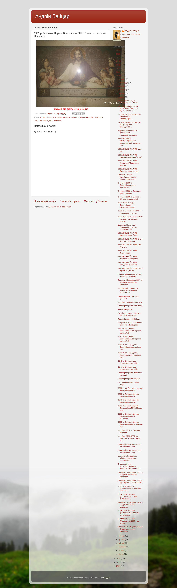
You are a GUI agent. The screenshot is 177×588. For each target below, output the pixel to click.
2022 (118, 65)
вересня (122, 90)
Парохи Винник (86, 118)
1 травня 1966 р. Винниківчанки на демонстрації (126, 185)
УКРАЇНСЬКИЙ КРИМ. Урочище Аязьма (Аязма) (130, 156)
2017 (118, 562)
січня (121, 554)
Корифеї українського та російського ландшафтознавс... (128, 133)
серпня (122, 93)
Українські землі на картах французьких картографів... (129, 116)
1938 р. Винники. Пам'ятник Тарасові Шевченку (130, 212)
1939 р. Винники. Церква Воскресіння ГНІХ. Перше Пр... (130, 424)
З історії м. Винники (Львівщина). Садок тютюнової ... (127, 496)
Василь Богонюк (47, 118)
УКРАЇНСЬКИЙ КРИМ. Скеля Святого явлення (130, 240)
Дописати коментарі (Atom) (59, 207)
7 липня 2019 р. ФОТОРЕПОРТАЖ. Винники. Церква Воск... (129, 466)
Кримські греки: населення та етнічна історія (129, 451)
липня (121, 97)
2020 (118, 72)
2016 (118, 566)
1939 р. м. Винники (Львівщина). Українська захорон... (129, 488)
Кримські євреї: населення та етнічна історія (129, 445)
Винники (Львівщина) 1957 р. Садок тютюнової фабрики (130, 504)
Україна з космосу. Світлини (130, 302)
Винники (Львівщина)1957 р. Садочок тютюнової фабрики (130, 282)
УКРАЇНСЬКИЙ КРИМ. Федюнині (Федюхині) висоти (128, 163)
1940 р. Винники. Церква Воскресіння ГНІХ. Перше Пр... (130, 408)
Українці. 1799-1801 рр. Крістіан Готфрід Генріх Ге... (129, 438)
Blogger (106, 578)
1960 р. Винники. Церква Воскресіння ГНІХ (128, 395)
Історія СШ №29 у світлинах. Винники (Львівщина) (130, 324)
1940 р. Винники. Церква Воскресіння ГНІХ (128, 401)
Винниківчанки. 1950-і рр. (129, 319)
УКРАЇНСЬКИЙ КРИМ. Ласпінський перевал (128, 257)
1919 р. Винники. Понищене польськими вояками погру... (130, 219)
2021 (118, 68)
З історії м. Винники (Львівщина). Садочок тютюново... (128, 513)
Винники (58, 118)
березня (122, 547)
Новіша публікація (45, 201)
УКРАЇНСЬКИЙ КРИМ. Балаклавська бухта (128, 234)
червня (122, 536)
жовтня (122, 86)
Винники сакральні (71, 118)
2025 (118, 54)
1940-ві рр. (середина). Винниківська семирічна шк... (129, 355)
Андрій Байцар (52, 16)
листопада (123, 83)
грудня (122, 79)
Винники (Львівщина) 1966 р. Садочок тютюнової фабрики (130, 474)
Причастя (98, 118)
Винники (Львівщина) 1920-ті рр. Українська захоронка (130, 481)
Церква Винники (54, 120)
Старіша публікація (95, 201)
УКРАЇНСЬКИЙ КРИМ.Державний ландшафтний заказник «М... (129, 142)
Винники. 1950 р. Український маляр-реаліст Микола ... (127, 177)
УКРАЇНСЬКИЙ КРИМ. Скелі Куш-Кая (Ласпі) (130, 269)
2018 (118, 559)
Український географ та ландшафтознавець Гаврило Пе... (128, 290)
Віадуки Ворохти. (125, 309)
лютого (122, 550)
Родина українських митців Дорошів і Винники (129, 275)
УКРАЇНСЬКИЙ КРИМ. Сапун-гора (127, 252)
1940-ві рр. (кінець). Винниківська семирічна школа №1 (129, 330)
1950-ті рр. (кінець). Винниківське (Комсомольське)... (127, 205)
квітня (121, 543)
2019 (118, 76)
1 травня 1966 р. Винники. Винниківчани (129, 192)
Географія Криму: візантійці (130, 306)
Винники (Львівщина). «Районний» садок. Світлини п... (127, 458)
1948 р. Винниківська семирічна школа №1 (128, 362)
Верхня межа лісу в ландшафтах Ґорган (127, 101)
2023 (118, 61)
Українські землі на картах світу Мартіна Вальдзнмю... (129, 124)
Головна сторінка (70, 201)
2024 (118, 57)
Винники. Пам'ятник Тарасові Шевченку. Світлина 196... (127, 227)
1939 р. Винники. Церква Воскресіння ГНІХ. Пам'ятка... (128, 416)
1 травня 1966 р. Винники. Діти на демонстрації (129, 198)
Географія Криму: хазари (129, 379)
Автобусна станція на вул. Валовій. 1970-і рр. (129, 314)
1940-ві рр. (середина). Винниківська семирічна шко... (129, 347)
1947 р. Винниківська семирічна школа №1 (128, 368)
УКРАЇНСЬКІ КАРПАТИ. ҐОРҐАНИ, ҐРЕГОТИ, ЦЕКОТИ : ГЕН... (128, 108)
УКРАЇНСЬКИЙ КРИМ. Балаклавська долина (128, 170)
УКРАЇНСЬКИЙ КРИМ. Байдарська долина (127, 263)
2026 (118, 50)
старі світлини (40, 120)
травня (122, 539)
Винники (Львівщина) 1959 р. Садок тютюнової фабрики (130, 529)
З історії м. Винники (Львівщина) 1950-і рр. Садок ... (129, 521)
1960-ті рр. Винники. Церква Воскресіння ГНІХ (130, 389)
